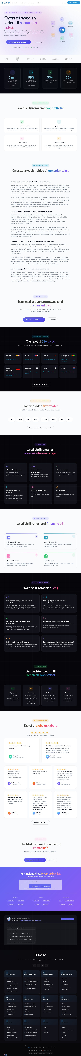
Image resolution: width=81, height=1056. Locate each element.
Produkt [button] (14, 2)
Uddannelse (46, 981)
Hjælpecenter (23, 920)
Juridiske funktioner (11, 1006)
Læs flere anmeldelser (41, 822)
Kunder (45, 1030)
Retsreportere (10, 1009)
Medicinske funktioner (30, 1006)
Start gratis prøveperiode (40, 886)
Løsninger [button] (22, 2)
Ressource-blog (11, 1035)
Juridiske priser (10, 1014)
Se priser (38, 42)
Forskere (64, 981)
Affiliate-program (48, 1012)
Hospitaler (28, 1012)
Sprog (8, 1027)
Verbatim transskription (12, 988)
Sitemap (35, 1053)
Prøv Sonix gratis (74, 2)
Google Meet (65, 1009)
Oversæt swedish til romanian (18, 42)
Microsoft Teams (66, 1006)
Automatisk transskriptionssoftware (12, 982)
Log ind (64, 2)
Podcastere (65, 984)
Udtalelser (46, 1032)
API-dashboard (47, 1009)
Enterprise (46, 979)
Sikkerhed (64, 1038)
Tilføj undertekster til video (30, 985)
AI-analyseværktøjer (30, 979)
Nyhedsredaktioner (48, 984)
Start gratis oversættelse (34, 319)
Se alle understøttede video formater (40, 428)
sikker (40, 961)
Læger (26, 1009)
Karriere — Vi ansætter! (67, 1030)
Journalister (65, 979)
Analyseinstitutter (48, 987)
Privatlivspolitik (42, 1053)
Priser (38, 2)
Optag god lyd (28, 1038)
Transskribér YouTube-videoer (30, 989)
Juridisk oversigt (11, 1004)
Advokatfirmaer (10, 1012)
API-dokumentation (48, 1006)
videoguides (38, 920)
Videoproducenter (66, 987)
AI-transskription (47, 959)
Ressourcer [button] (31, 2)
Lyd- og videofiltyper (12, 1030)
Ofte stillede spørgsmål (31, 1030)
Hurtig (54, 959)
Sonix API (46, 1004)
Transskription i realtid (12, 991)
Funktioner (9, 979)
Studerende (65, 989)
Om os (63, 1027)
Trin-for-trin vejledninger (31, 1032)
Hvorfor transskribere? (30, 1035)
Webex (64, 1012)
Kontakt (64, 1035)
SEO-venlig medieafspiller (31, 981)
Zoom (63, 1004)
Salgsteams (46, 989)
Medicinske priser (29, 1014)
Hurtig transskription (12, 986)
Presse (63, 1032)
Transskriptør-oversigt (12, 1038)
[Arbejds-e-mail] (40, 882)
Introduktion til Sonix (12, 1032)
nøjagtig (58, 959)
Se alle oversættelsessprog (40, 384)
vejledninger (30, 920)
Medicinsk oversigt (29, 1004)
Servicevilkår (49, 1053)
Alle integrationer (66, 1014)
